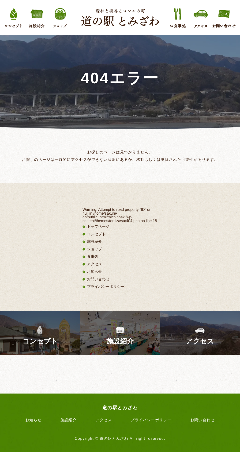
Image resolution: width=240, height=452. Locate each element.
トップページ (98, 226)
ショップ (94, 249)
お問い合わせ (98, 279)
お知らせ (94, 272)
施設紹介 (94, 241)
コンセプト (96, 234)
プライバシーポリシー (105, 287)
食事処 (92, 257)
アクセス (94, 264)
